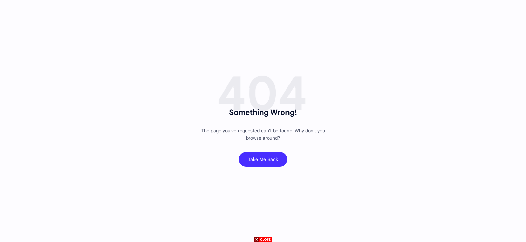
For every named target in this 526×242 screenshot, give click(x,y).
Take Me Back (263, 159)
